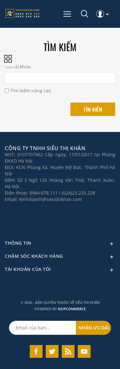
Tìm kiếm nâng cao (31, 91)
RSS (68, 351)
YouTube (84, 351)
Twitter (52, 351)
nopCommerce (72, 308)
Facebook (36, 351)
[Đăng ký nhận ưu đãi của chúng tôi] (42, 328)
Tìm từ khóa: (18, 67)
